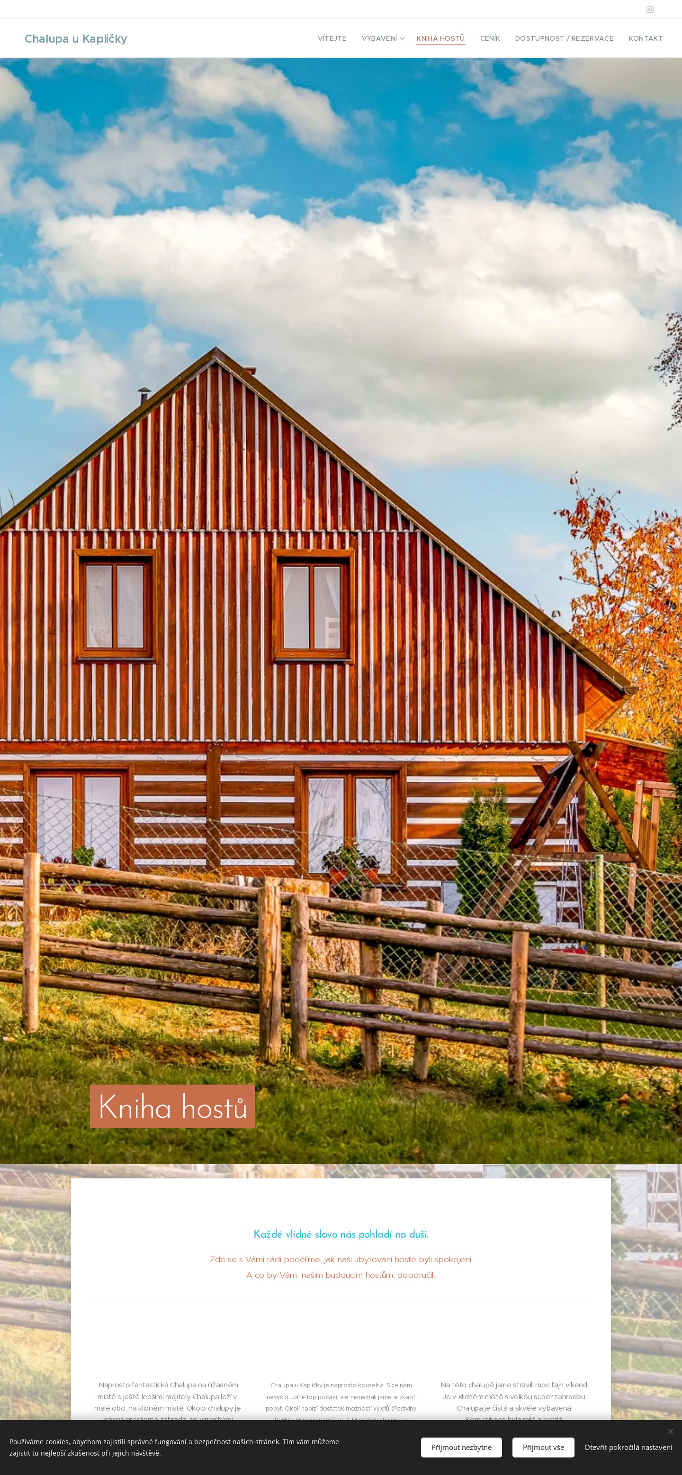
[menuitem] (354, 38)
